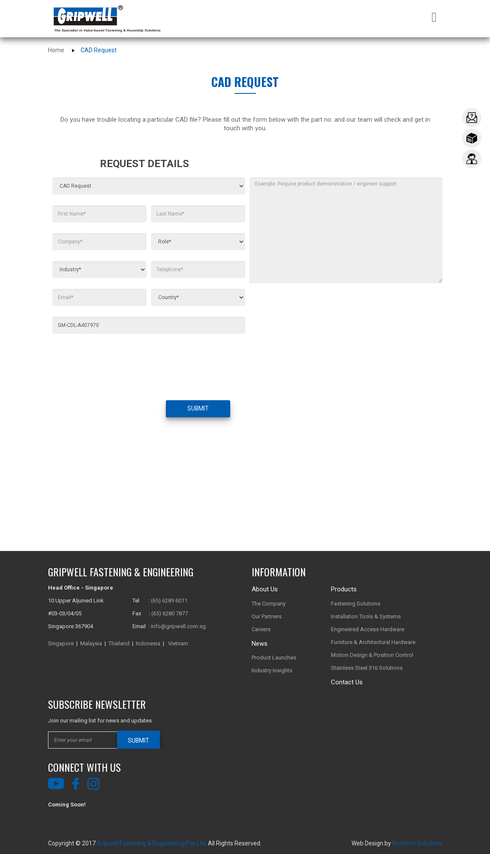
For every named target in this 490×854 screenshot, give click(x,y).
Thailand (118, 643)
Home (56, 50)
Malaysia (91, 643)
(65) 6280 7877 (169, 613)
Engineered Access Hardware (367, 629)
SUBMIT (198, 408)
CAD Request (99, 50)
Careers (261, 629)
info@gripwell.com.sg (178, 626)
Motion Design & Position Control (372, 655)
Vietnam (178, 643)
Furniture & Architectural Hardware (373, 642)
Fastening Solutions (355, 603)
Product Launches (274, 657)
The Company (269, 603)
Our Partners (267, 616)
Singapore (61, 643)
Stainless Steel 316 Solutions (367, 668)
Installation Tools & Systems (366, 616)
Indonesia (148, 643)
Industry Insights (272, 670)
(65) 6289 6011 (169, 600)
